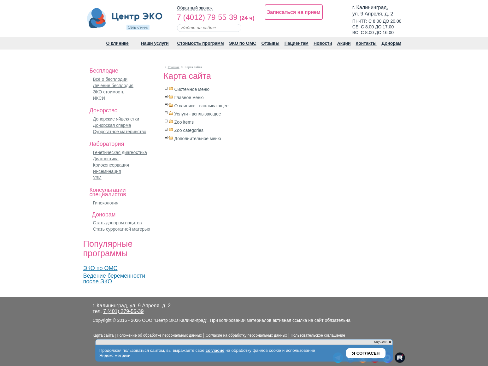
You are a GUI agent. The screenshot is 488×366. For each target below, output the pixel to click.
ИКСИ (99, 98)
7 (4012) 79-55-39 (207, 17)
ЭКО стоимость (109, 91)
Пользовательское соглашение (318, 335)
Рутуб (399, 357)
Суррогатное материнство (119, 131)
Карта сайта (103, 335)
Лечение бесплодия (113, 85)
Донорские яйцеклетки (116, 118)
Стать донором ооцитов (117, 222)
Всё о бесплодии (110, 79)
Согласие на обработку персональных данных (246, 335)
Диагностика (106, 158)
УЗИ (97, 177)
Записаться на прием (293, 12)
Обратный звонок (195, 8)
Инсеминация (107, 171)
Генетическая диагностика (120, 152)
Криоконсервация (111, 165)
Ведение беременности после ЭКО (114, 278)
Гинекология (106, 202)
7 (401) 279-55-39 (123, 311)
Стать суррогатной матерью (121, 229)
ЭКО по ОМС (100, 268)
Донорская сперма (112, 125)
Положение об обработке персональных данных (159, 335)
